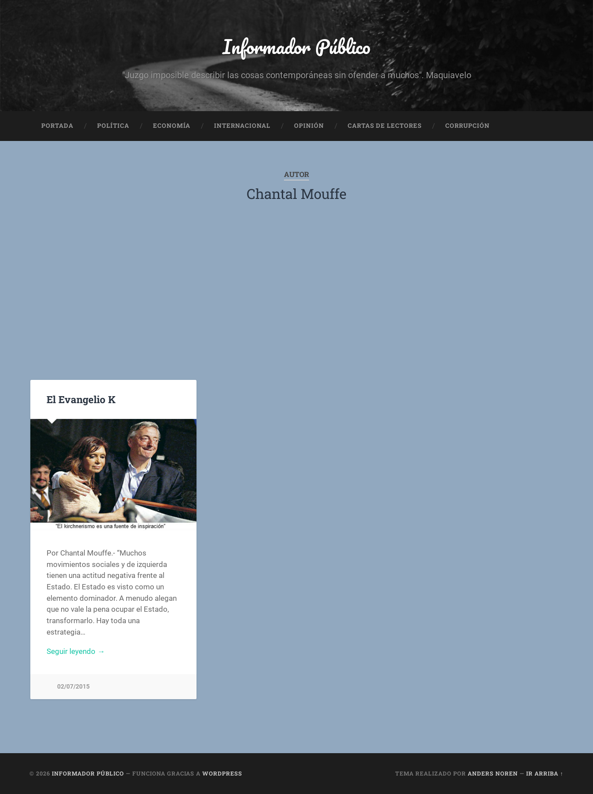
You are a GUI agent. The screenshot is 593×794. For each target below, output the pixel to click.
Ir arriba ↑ (544, 773)
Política (113, 126)
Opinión (309, 126)
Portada (57, 126)
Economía (171, 126)
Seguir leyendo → (76, 651)
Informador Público (296, 46)
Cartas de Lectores (385, 126)
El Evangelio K (81, 399)
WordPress (222, 773)
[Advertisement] (296, 292)
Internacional (242, 126)
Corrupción (467, 126)
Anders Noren (493, 773)
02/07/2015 (73, 686)
